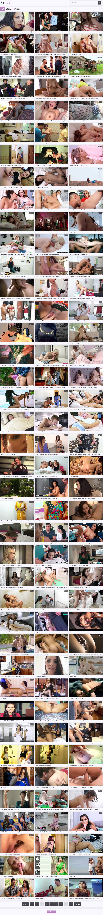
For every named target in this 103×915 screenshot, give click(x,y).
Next (78, 904)
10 (71, 904)
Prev (25, 904)
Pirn (5, 2)
